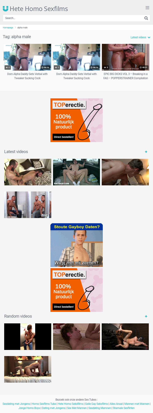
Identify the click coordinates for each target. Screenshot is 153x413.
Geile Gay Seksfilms (96, 403)
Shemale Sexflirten (124, 408)
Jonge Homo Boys (29, 408)
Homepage (8, 27)
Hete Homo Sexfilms (35, 9)
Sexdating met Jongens (16, 403)
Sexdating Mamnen (99, 408)
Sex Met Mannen (77, 408)
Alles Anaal (116, 403)
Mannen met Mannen (136, 403)
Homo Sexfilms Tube (44, 403)
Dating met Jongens (53, 408)
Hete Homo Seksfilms (70, 403)
